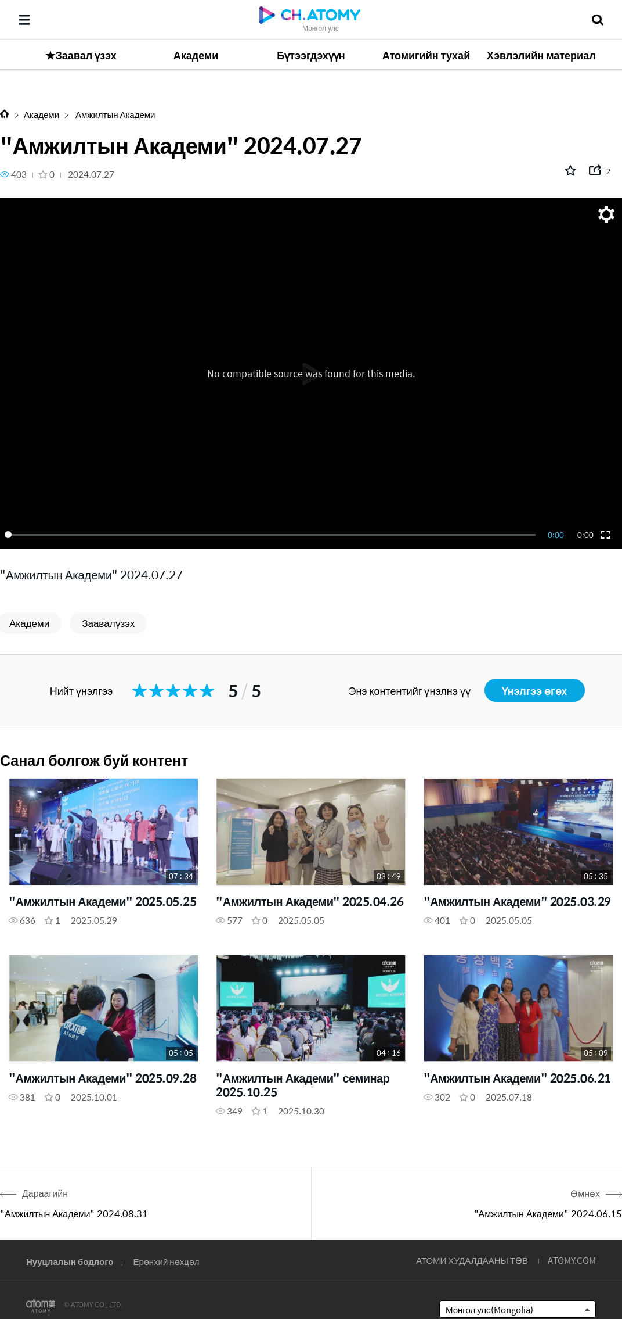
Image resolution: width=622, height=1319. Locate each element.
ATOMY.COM (572, 1260)
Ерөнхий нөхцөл (166, 1261)
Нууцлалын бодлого (69, 1261)
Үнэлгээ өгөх (534, 690)
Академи (41, 114)
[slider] (272, 535)
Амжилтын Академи (114, 114)
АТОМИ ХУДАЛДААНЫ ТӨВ (472, 1260)
